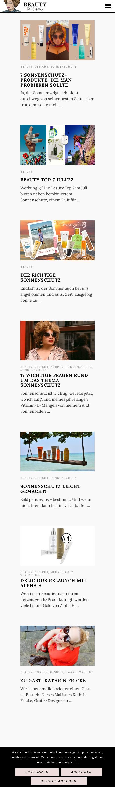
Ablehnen (81, 772)
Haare (71, 672)
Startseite (23, 6)
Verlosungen (32, 575)
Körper (57, 367)
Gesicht (41, 66)
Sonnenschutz (64, 66)
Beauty (26, 66)
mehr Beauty (62, 572)
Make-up (86, 672)
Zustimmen (37, 772)
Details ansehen (59, 781)
